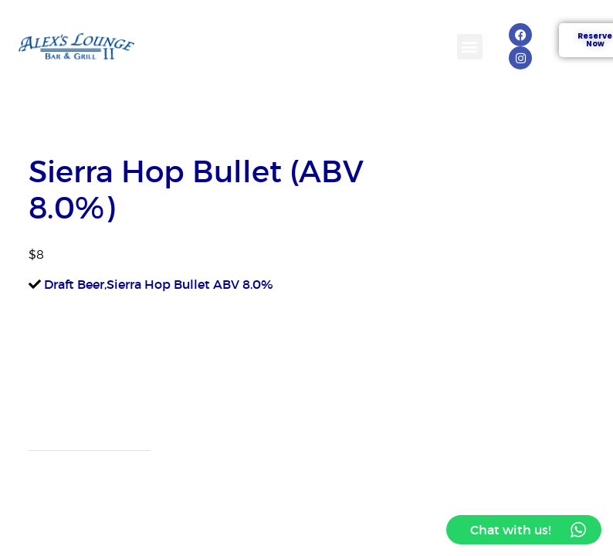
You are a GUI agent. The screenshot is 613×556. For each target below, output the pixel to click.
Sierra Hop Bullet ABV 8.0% (190, 284)
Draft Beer (74, 284)
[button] (470, 46)
